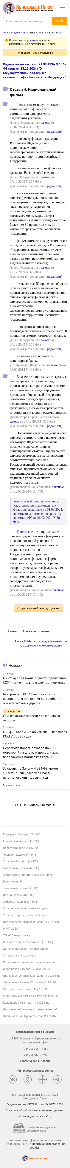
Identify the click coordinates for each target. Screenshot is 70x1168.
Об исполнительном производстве (25, 949)
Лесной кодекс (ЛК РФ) (18, 895)
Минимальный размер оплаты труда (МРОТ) (31, 996)
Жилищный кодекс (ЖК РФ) (21, 841)
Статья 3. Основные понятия (29, 631)
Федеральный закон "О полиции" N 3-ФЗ (29, 982)
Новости (15, 665)
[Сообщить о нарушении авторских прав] (35, 1128)
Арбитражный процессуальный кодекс (28, 875)
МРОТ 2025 (10, 928)
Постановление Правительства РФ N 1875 (30, 1016)
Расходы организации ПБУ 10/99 (25, 989)
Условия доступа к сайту (35, 1116)
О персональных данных (19, 955)
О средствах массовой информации (26, 969)
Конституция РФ (13, 881)
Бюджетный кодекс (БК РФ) (21, 868)
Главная (7, 32)
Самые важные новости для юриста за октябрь (31, 718)
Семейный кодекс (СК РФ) (20, 901)
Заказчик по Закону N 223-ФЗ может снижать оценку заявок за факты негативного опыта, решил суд (30, 773)
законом (56, 365)
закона (45, 122)
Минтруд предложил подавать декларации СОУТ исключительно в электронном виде (35, 680)
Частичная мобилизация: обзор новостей (30, 1009)
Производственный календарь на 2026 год (31, 975)
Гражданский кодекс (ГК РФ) (21, 834)
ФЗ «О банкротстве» (16, 935)
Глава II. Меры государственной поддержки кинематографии (38, 643)
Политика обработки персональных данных (35, 1110)
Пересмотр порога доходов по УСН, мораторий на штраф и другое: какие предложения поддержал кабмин (30, 752)
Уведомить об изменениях (37, 52)
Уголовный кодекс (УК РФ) (20, 861)
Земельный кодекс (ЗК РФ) (20, 888)
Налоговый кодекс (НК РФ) (20, 848)
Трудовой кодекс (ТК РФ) (19, 854)
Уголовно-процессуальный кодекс (25, 915)
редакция (32, 40)
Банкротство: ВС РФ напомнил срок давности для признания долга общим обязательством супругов (32, 698)
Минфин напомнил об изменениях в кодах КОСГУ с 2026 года (35, 734)
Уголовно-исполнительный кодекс (25, 908)
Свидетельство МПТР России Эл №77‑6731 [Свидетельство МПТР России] (35, 1104)
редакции (54, 131)
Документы (20, 32)
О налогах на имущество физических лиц (30, 962)
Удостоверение (27, 532)
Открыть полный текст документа (38, 608)
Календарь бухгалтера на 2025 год (26, 1002)
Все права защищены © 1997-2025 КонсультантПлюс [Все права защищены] (34, 1096)
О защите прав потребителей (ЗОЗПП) (28, 942)
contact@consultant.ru (35, 1061)
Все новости (10, 785)
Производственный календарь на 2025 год (31, 922)
